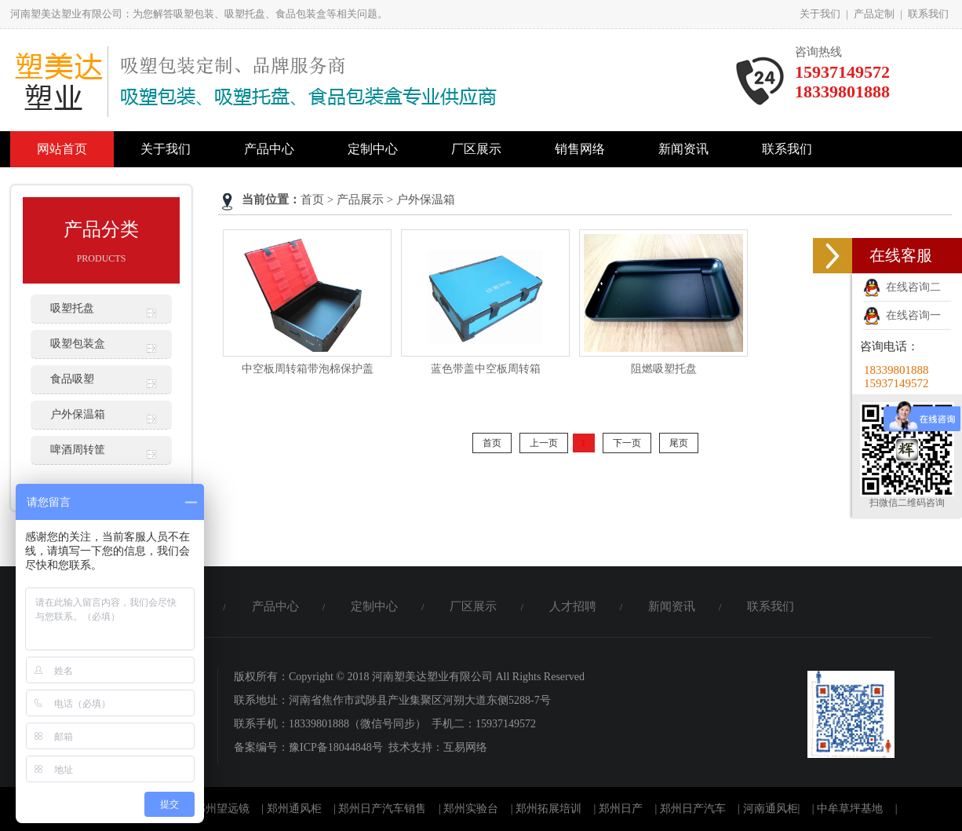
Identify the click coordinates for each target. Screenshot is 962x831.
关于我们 (820, 14)
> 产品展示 (355, 199)
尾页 (678, 442)
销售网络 (580, 149)
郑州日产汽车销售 (382, 809)
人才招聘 (572, 606)
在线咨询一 (902, 315)
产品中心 (269, 149)
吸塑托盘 (72, 308)
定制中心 (373, 149)
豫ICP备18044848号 (336, 747)
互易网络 (465, 747)
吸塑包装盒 (77, 344)
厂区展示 (476, 149)
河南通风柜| (771, 809)
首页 (312, 199)
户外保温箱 (77, 414)
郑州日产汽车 (693, 809)
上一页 (544, 442)
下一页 (627, 442)
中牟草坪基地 (850, 809)
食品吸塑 (72, 379)
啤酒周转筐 (77, 450)
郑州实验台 (470, 809)
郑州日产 (621, 809)
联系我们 (928, 14)
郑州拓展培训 (548, 809)
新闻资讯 (683, 149)
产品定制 (874, 14)
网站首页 (62, 149)
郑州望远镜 (222, 809)
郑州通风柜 (294, 809)
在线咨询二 (902, 287)
